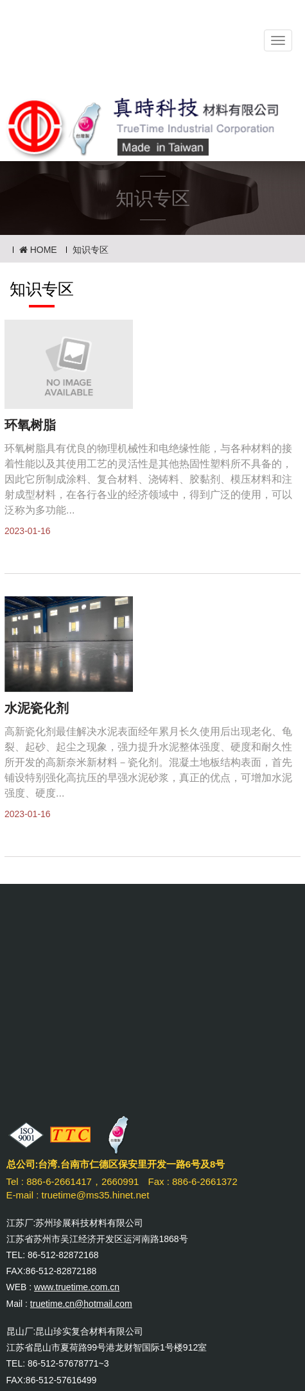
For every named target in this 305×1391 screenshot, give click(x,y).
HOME (38, 250)
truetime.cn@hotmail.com (81, 1304)
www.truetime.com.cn (76, 1287)
